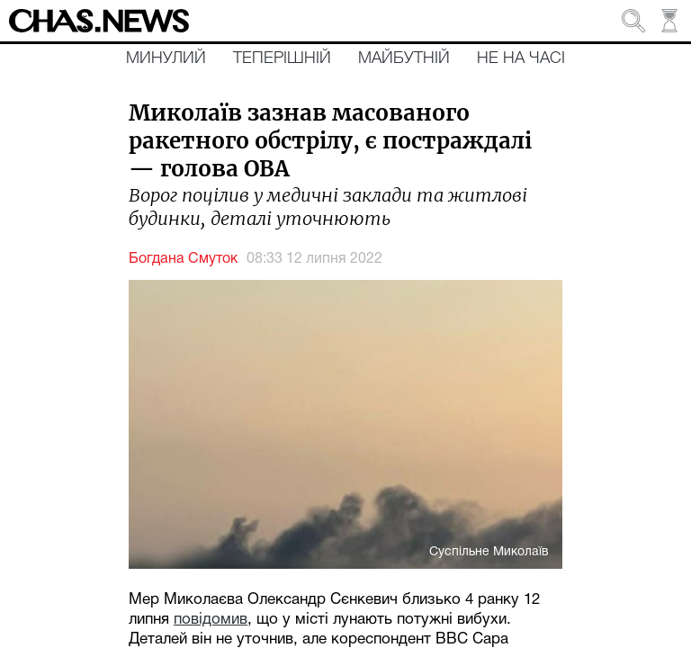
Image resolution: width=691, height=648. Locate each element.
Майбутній (404, 58)
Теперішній (282, 58)
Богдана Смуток (183, 259)
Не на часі (521, 58)
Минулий (166, 58)
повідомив (210, 619)
